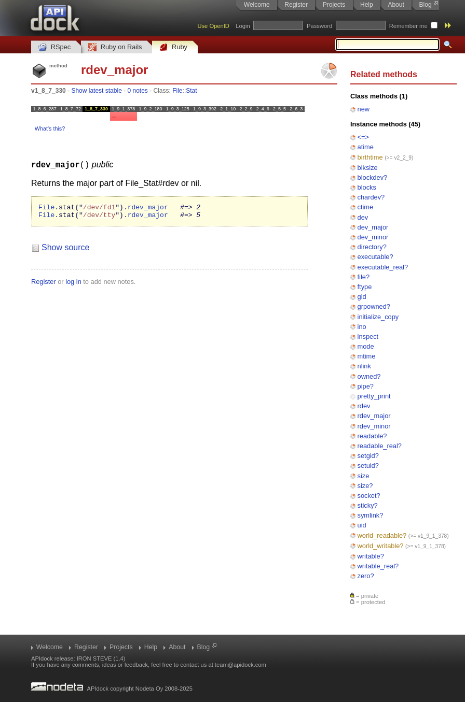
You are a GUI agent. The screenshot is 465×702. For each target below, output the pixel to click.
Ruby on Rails (115, 47)
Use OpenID (213, 26)
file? (364, 277)
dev (363, 217)
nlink (364, 366)
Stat (191, 90)
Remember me (408, 26)
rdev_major (374, 416)
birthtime (370, 157)
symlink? (371, 515)
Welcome (257, 4)
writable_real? (378, 566)
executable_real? (383, 267)
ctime (366, 207)
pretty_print (374, 396)
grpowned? (374, 306)
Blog (425, 4)
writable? (371, 556)
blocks (367, 187)
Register (296, 4)
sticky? (368, 505)
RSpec (54, 47)
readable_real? (380, 446)
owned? (369, 376)
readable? (372, 436)
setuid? (368, 465)
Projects (334, 4)
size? (365, 486)
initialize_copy (378, 317)
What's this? (50, 128)
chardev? (371, 197)
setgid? (368, 456)
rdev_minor (374, 426)
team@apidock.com (240, 665)
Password (319, 26)
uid (362, 525)
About (396, 4)
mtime (367, 356)
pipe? (366, 386)
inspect (368, 336)
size (364, 476)
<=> (363, 137)
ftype (365, 287)
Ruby (173, 47)
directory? (372, 247)
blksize (368, 167)
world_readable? (382, 535)
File (177, 90)
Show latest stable (96, 90)
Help (366, 4)
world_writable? (381, 546)
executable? (375, 257)
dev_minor (373, 237)
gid (362, 296)
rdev (364, 406)
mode (366, 346)
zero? (366, 576)
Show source (66, 250)
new (364, 109)
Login (243, 26)
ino (362, 327)
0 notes (137, 90)
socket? (369, 495)
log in (73, 284)
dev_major (373, 227)
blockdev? (373, 177)
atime (366, 147)
